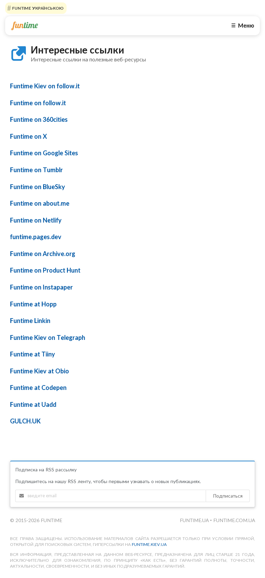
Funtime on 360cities (39, 119)
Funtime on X (28, 136)
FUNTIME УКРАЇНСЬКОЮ (37, 8)
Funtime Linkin (30, 320)
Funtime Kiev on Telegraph (47, 337)
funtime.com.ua (234, 520)
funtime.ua (195, 520)
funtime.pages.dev (35, 237)
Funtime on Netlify (35, 220)
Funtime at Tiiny (32, 354)
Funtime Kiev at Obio (39, 371)
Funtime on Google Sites (44, 153)
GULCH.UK (25, 421)
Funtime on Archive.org (42, 253)
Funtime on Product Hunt (45, 270)
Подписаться (228, 496)
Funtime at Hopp (33, 304)
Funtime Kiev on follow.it (45, 86)
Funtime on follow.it (38, 103)
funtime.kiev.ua (149, 544)
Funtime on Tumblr (36, 170)
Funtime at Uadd (33, 404)
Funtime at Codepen (38, 387)
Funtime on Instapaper (41, 287)
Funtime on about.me (39, 203)
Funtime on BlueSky (37, 186)
